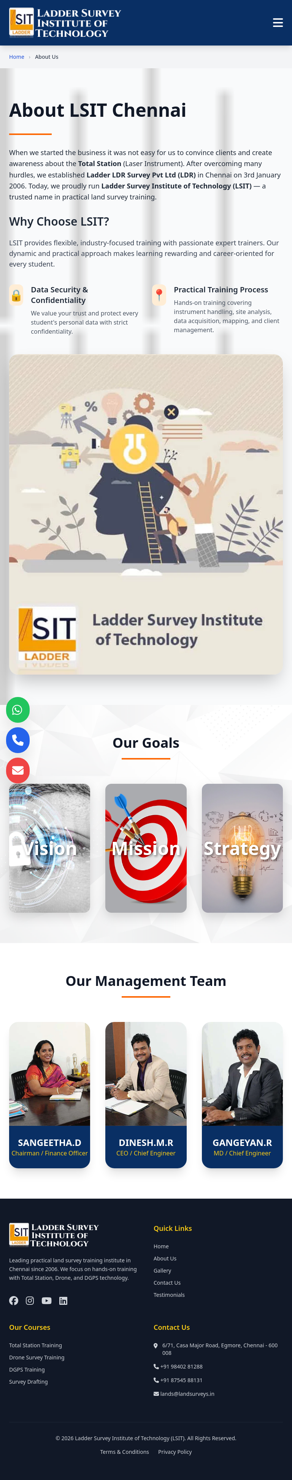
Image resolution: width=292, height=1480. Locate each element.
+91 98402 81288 (181, 1366)
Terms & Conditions (124, 1451)
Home (16, 56)
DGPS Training (27, 1369)
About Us (165, 1258)
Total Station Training (35, 1345)
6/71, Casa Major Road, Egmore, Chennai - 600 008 (220, 1349)
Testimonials (169, 1294)
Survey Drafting (28, 1381)
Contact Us (167, 1282)
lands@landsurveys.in (187, 1393)
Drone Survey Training (37, 1357)
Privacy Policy (175, 1451)
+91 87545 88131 (181, 1380)
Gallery (162, 1270)
